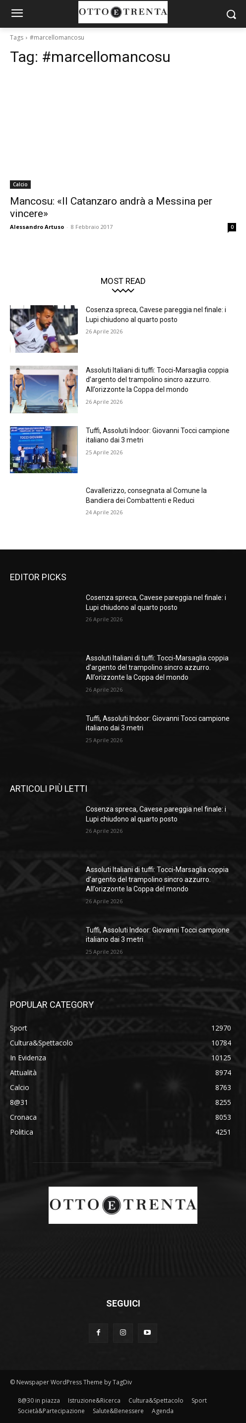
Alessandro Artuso (37, 226)
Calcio (20, 184)
